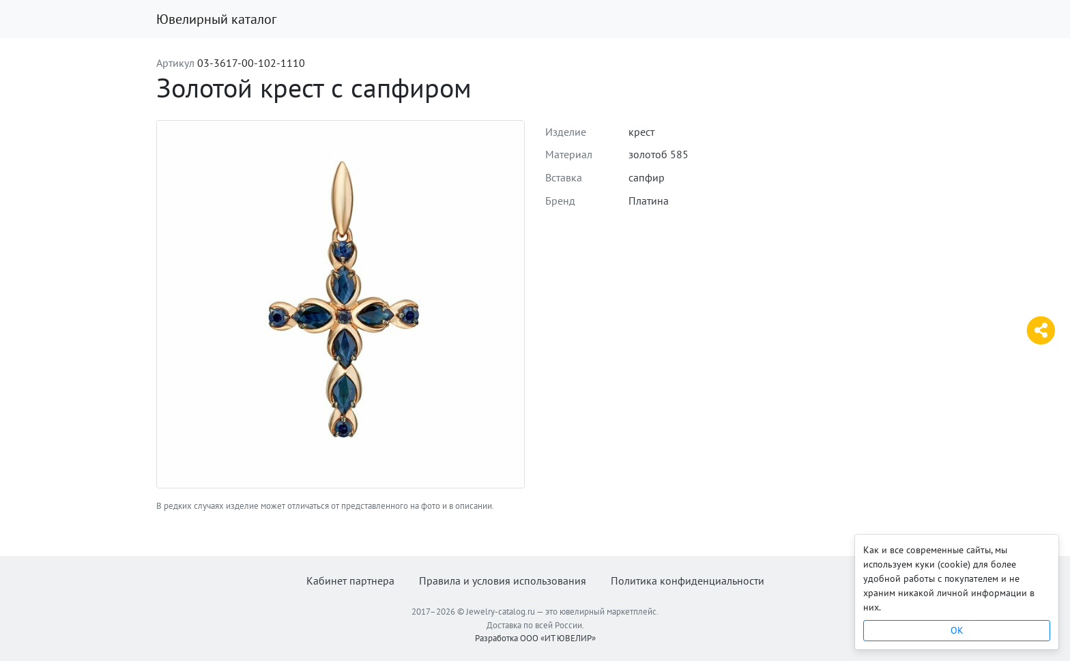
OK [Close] (957, 630)
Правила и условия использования (502, 580)
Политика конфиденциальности (687, 580)
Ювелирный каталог (216, 19)
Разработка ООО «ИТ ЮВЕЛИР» (535, 638)
